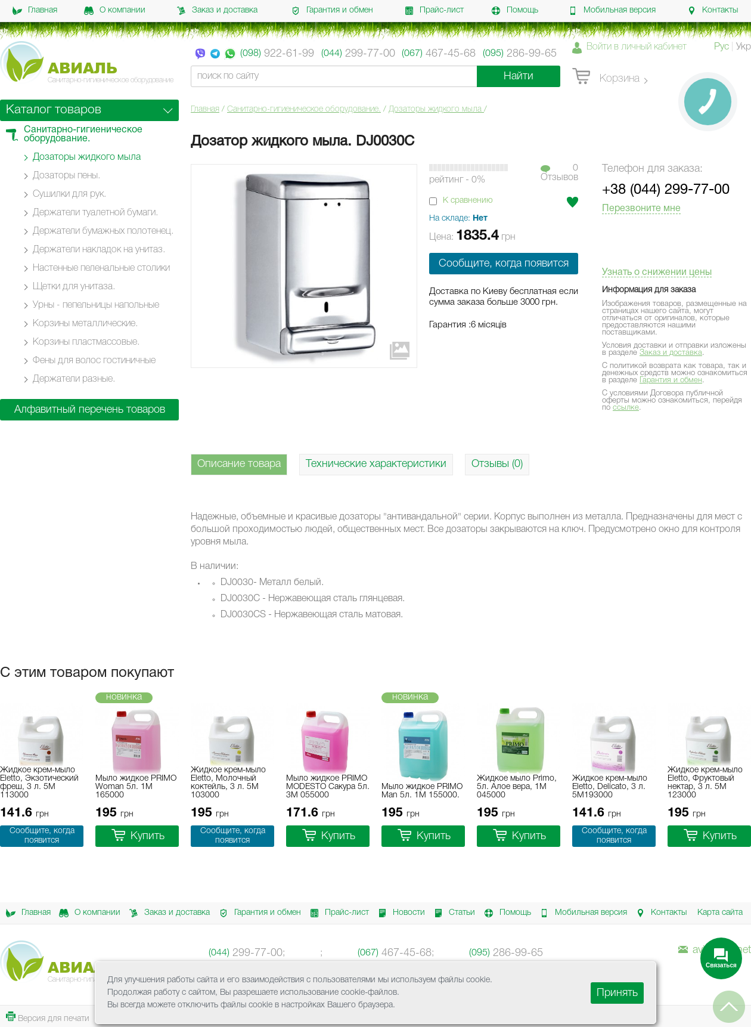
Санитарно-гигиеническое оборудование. (304, 109)
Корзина (606, 77)
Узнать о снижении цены (657, 272)
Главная (35, 11)
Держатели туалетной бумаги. (95, 213)
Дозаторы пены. (66, 176)
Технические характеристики (376, 464)
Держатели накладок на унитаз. (99, 250)
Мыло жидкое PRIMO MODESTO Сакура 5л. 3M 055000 (328, 787)
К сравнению (468, 201)
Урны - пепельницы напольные (96, 305)
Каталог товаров (53, 110)
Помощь (514, 11)
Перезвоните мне (641, 209)
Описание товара (239, 464)
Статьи (452, 913)
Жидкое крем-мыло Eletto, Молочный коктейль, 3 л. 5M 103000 (228, 782)
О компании (114, 11)
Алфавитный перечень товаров (89, 409)
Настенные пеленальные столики (101, 268)
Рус (721, 47)
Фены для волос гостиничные (94, 361)
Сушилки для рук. (69, 194)
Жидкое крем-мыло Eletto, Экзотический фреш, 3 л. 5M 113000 (39, 782)
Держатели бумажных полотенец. (103, 231)
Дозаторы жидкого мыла (436, 109)
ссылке (626, 407)
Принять (617, 993)
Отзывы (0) (497, 464)
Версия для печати (47, 1017)
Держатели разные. (74, 379)
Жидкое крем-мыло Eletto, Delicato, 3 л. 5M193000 (609, 787)
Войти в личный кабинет (636, 47)
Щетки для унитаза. (74, 287)
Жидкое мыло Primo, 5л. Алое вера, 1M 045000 (517, 787)
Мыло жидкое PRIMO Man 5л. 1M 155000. (422, 791)
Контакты (712, 11)
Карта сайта (720, 913)
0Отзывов (559, 173)
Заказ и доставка (216, 11)
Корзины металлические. (85, 324)
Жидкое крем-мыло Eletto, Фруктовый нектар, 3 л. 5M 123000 (705, 782)
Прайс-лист (434, 11)
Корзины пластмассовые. (86, 342)
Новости (399, 913)
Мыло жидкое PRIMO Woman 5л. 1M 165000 (135, 787)
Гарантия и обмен (332, 11)
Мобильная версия (612, 11)
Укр (743, 47)
